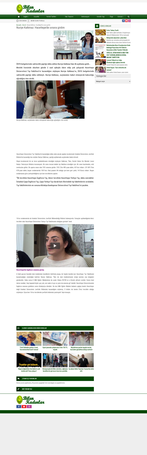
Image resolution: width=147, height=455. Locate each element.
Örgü (111, 16)
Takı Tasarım (69, 16)
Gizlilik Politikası (38, 21)
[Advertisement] (34, 45)
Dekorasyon (85, 16)
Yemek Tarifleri (51, 16)
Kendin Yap (100, 16)
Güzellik (36, 16)
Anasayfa (18, 25)
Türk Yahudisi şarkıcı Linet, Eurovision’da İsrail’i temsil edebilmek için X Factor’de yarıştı (29, 350)
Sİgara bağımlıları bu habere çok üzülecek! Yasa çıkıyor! (29, 370)
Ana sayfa (17, 16)
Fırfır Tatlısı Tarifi (112, 30)
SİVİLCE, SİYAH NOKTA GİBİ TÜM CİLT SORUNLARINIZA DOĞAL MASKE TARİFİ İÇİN (117, 55)
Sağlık (26, 16)
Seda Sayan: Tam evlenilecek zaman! (116, 69)
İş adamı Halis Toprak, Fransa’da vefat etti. (81, 370)
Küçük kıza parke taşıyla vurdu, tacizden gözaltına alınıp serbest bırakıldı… (81, 350)
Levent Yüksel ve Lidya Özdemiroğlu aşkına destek (116, 61)
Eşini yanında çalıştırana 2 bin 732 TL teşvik (55, 349)
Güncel (120, 16)
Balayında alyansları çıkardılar (117, 38)
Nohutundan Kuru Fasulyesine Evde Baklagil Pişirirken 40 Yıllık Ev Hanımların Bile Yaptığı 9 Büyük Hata (118, 48)
